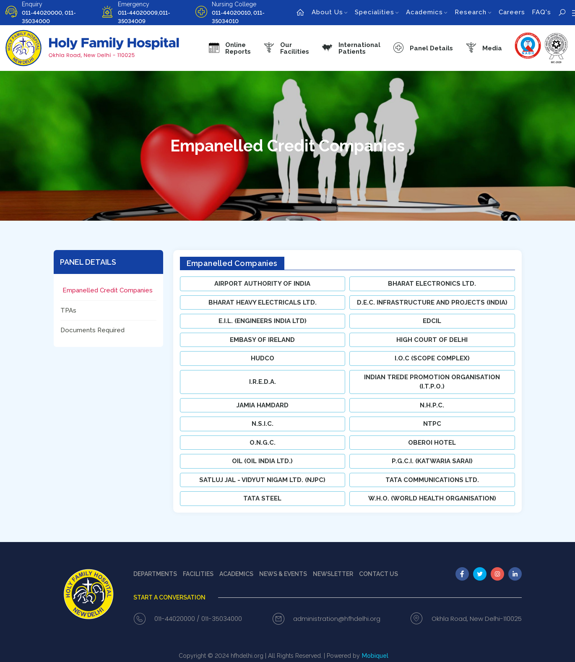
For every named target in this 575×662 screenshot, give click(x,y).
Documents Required (92, 330)
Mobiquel (375, 655)
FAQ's (541, 12)
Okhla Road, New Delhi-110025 (477, 618)
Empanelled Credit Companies (107, 290)
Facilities (198, 574)
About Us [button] (327, 12)
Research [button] (471, 12)
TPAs (68, 310)
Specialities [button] (374, 12)
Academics (236, 574)
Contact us (378, 574)
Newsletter (333, 574)
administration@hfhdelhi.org (336, 618)
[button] (286, 48)
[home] (300, 12)
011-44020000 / (177, 618)
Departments (155, 574)
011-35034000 (221, 618)
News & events (283, 574)
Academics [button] (424, 12)
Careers (512, 12)
